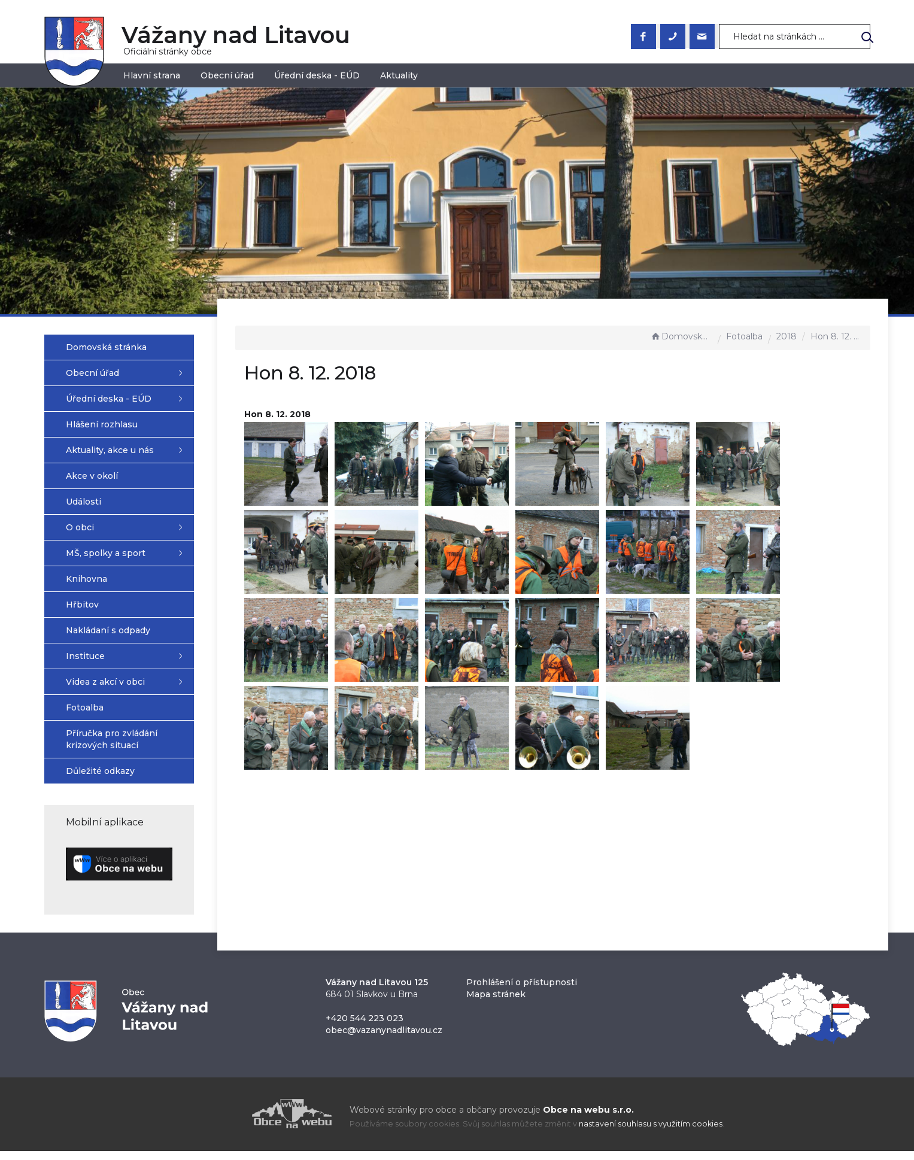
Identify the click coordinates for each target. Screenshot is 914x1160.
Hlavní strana (151, 75)
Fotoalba (744, 336)
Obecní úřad (227, 75)
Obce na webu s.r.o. (588, 1118)
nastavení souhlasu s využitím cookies (650, 1132)
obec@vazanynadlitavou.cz (384, 1039)
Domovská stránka (681, 336)
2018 (786, 336)
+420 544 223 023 (364, 1027)
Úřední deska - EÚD (317, 75)
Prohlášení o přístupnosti (521, 991)
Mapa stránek (496, 1003)
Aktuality (399, 75)
